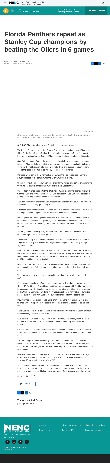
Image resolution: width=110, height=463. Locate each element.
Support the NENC (68, 430)
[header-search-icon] (103, 3)
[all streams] (96, 10)
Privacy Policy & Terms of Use (95, 425)
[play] (6, 11)
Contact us (42, 425)
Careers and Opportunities (93, 430)
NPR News (29, 384)
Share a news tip (44, 430)
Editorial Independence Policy (72, 425)
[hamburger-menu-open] (5, 3)
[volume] (12, 10)
